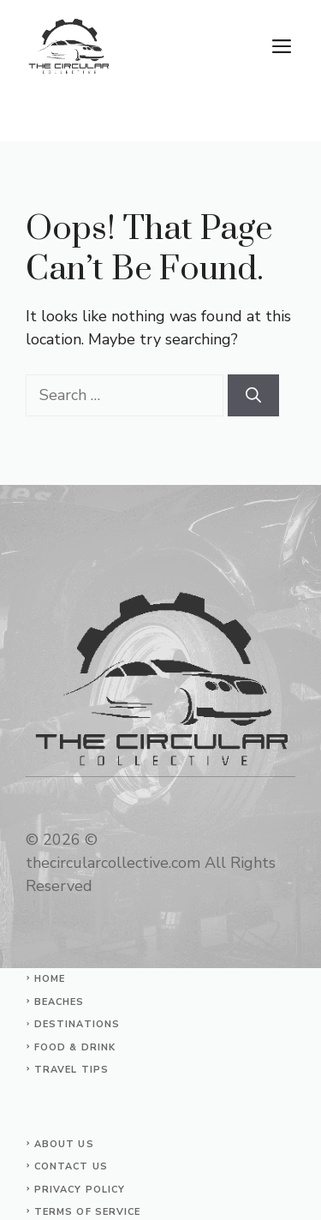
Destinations (77, 1024)
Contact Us (71, 1166)
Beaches (59, 1002)
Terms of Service (87, 1211)
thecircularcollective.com (113, 862)
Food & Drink (75, 1047)
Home (49, 978)
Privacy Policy (79, 1189)
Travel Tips (71, 1069)
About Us (64, 1144)
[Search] (253, 395)
